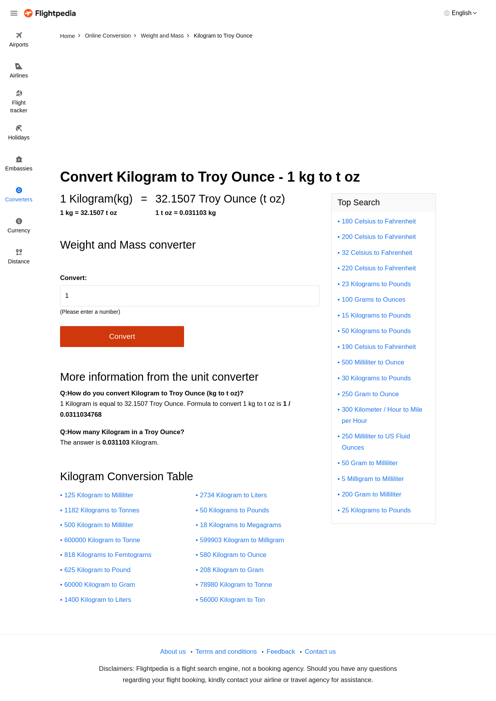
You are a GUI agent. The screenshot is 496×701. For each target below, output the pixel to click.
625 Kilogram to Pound (97, 570)
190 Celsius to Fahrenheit (379, 346)
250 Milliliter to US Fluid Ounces (376, 442)
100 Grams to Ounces (373, 299)
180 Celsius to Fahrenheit (379, 221)
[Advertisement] (248, 100)
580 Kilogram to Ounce (233, 554)
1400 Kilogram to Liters (97, 599)
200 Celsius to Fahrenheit (379, 237)
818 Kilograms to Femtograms (108, 554)
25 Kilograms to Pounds (376, 510)
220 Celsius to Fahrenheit (379, 268)
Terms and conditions (226, 651)
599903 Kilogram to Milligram (242, 540)
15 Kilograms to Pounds (376, 315)
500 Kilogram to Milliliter (98, 525)
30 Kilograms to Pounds (376, 378)
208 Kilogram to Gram (232, 570)
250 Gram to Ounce (370, 394)
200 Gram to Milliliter (371, 494)
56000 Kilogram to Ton (232, 599)
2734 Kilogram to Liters (233, 495)
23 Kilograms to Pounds (376, 284)
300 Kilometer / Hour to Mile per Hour (382, 415)
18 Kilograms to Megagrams (240, 525)
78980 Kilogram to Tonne (236, 584)
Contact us (320, 651)
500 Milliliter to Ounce (373, 362)
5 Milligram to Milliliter (373, 479)
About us (173, 651)
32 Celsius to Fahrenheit (377, 252)
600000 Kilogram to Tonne (102, 540)
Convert (122, 336)
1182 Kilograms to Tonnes (102, 510)
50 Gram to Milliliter (370, 463)
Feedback (281, 651)
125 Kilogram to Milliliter (98, 495)
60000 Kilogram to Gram (99, 584)
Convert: (73, 278)
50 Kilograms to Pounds (234, 510)
